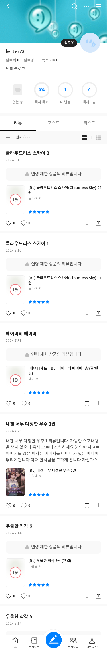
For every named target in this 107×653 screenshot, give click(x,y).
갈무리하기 (87, 223)
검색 (74, 6)
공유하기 (98, 223)
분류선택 (8, 137)
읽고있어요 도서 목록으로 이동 (17, 90)
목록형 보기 (98, 137)
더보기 (86, 6)
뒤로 (8, 6)
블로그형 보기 (84, 137)
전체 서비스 (98, 6)
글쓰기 (53, 640)
